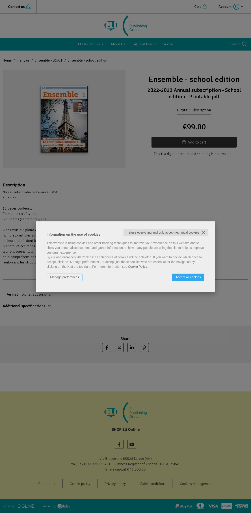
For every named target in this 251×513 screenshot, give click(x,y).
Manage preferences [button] (64, 277)
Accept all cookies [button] (188, 277)
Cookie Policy (137, 266)
